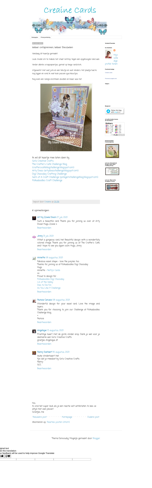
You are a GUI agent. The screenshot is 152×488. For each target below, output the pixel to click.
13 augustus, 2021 (55, 330)
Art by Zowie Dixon (46, 217)
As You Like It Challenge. (49, 288)
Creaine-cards (108, 72)
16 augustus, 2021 (61, 352)
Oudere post (93, 417)
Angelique (41, 330)
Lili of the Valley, (45, 282)
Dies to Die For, (44, 285)
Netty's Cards (53, 270)
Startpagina (34, 37)
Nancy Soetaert (44, 352)
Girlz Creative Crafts (43, 161)
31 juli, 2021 (48, 236)
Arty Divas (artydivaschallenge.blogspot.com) (55, 170)
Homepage (67, 417)
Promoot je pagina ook (111, 78)
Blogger (96, 438)
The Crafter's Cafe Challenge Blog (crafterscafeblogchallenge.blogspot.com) (53, 165)
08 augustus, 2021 (54, 257)
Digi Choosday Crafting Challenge (49, 174)
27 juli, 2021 (62, 217)
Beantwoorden (44, 227)
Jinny (40, 236)
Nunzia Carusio (44, 300)
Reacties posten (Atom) (58, 422)
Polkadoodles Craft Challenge (47, 180)
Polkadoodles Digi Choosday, (50, 279)
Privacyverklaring (45, 37)
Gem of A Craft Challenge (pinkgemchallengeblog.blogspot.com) (65, 177)
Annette (41, 257)
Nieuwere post (40, 417)
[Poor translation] (7, 456)
